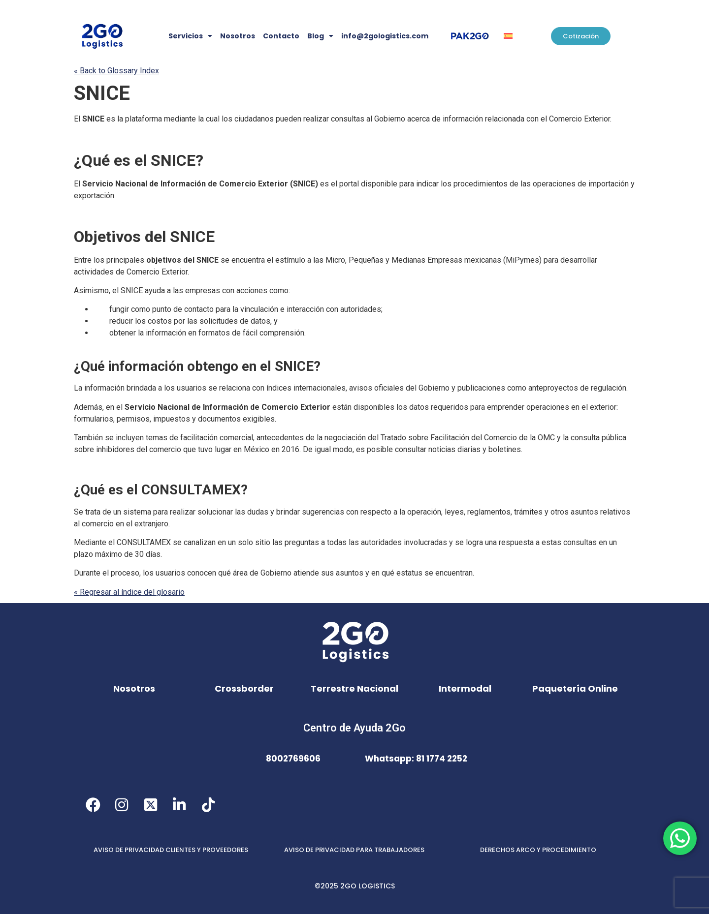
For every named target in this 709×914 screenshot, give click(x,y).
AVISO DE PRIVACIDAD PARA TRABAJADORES (354, 849)
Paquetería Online (575, 688)
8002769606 (293, 758)
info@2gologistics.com (384, 36)
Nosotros (237, 36)
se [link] (225, 260)
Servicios (190, 36)
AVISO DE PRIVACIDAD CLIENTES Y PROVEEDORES (171, 849)
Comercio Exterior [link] (579, 118)
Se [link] (78, 512)
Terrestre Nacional (354, 688)
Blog (320, 36)
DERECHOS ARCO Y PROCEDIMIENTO (538, 849)
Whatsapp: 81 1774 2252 (416, 758)
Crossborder (244, 688)
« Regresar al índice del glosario (129, 592)
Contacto (281, 36)
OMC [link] (546, 437)
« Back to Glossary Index (116, 70)
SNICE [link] (102, 93)
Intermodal (465, 688)
